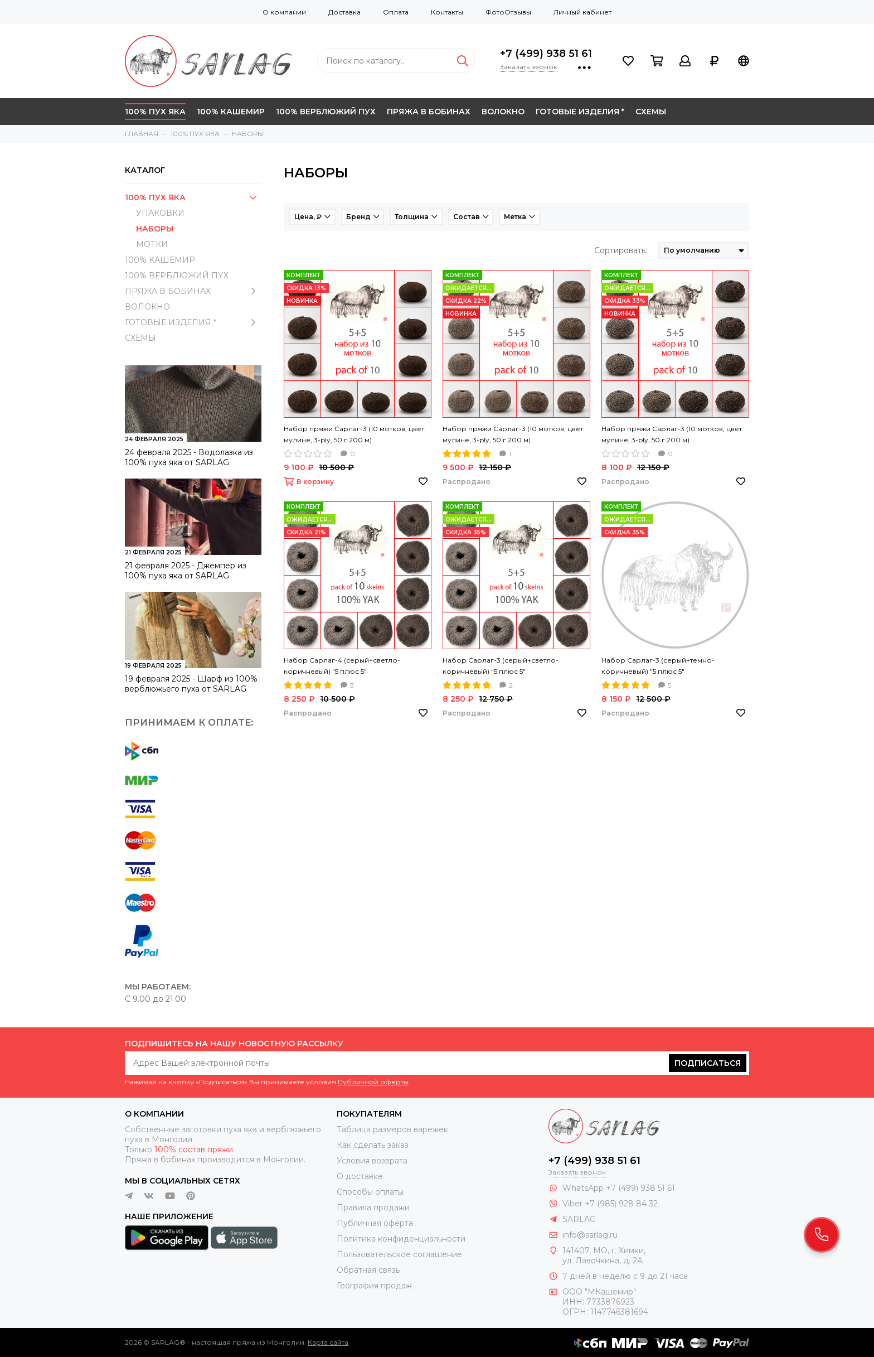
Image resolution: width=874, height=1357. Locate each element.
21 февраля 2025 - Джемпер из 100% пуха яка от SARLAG (185, 571)
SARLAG (579, 1219)
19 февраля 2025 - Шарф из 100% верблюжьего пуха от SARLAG (191, 684)
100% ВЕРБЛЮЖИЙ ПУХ (326, 112)
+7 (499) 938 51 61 (546, 53)
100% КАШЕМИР (231, 112)
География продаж (374, 1286)
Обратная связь (368, 1270)
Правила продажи (373, 1208)
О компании (284, 12)
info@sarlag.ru (590, 1235)
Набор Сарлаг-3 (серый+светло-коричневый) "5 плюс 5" (501, 665)
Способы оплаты (370, 1192)
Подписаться (707, 1063)
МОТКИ (152, 244)
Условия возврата (372, 1161)
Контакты (447, 12)
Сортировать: (620, 250)
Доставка (344, 12)
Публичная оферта (375, 1223)
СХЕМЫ (650, 112)
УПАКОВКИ (160, 213)
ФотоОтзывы (508, 12)
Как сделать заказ (373, 1145)
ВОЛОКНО (503, 112)
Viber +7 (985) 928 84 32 (610, 1204)
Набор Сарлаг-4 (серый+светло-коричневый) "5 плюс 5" (342, 665)
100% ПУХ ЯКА (155, 112)
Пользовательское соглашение (399, 1254)
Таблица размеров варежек (392, 1129)
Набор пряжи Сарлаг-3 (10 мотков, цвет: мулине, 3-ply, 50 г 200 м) (355, 434)
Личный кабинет (582, 12)
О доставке (360, 1176)
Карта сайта (328, 1342)
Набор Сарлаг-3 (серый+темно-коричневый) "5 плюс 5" (658, 665)
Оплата (396, 12)
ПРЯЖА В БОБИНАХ (428, 112)
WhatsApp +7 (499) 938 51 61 (618, 1188)
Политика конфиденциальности (401, 1239)
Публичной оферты (373, 1082)
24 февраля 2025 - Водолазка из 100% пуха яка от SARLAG (189, 457)
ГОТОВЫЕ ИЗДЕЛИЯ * (580, 112)
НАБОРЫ (154, 229)
